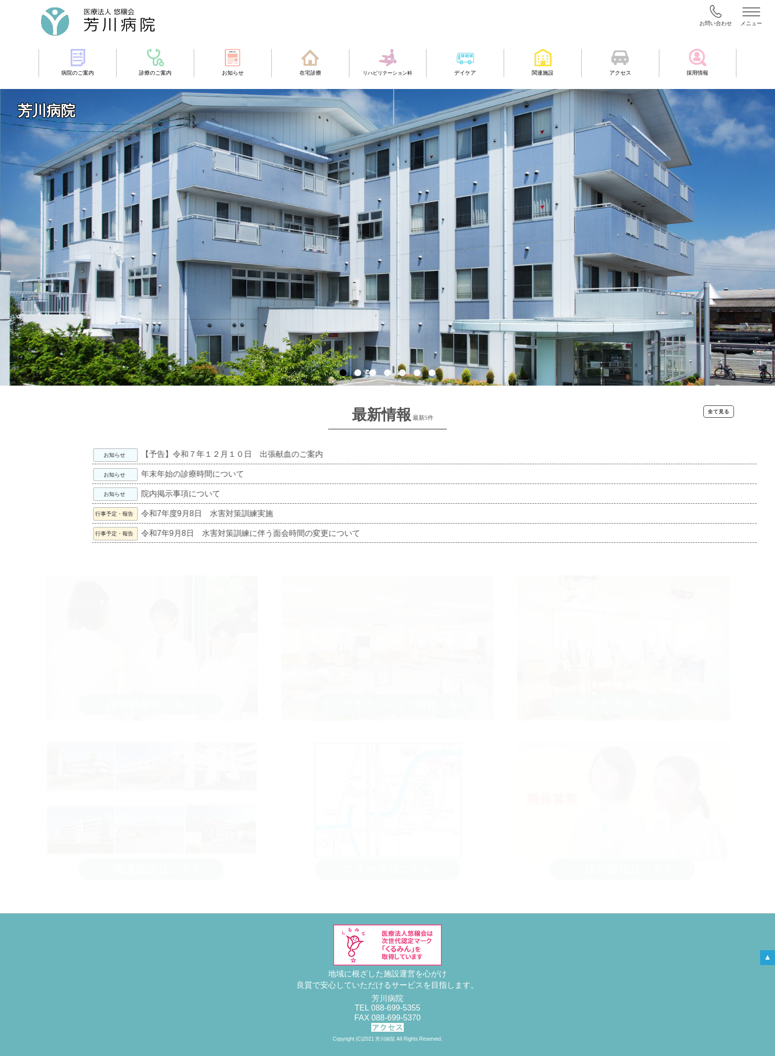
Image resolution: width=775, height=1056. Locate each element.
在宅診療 (310, 62)
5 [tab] (402, 378)
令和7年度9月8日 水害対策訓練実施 (283, 513)
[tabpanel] (387, 237)
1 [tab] (343, 378)
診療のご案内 (155, 62)
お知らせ (233, 62)
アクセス (620, 62)
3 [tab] (373, 378)
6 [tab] (417, 378)
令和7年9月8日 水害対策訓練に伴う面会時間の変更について (326, 533)
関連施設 (543, 62)
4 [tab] (387, 378)
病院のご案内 (77, 62)
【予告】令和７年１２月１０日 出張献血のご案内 (308, 454)
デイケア (465, 62)
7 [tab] (432, 378)
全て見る (718, 411)
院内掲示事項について (256, 493)
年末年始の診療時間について (268, 474)
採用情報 (697, 62)
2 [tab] (358, 378)
